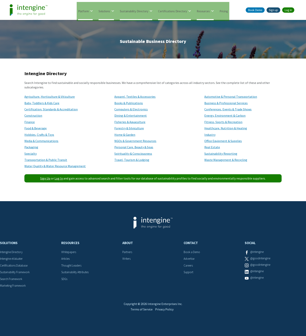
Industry (209, 135)
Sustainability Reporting (220, 154)
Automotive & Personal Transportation (230, 97)
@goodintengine (261, 258)
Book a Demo (192, 252)
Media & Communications (41, 141)
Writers (126, 258)
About (127, 243)
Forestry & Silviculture (129, 128)
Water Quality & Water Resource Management (55, 166)
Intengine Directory (12, 252)
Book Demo (255, 10)
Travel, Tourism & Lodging (131, 160)
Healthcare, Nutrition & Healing (225, 128)
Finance (29, 122)
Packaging (31, 147)
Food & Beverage (35, 128)
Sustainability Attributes (76, 272)
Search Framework (12, 279)
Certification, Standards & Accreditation (51, 109)
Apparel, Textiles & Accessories (135, 97)
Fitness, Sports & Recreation (223, 122)
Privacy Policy (166, 318)
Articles (66, 258)
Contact (191, 243)
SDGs (64, 279)
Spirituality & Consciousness (133, 154)
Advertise (190, 258)
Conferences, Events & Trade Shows (228, 109)
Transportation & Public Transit (45, 160)
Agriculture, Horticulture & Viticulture (49, 97)
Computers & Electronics (131, 109)
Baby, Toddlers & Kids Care (41, 103)
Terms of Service (140, 318)
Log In (58, 178)
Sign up (273, 10)
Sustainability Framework (16, 272)
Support (189, 272)
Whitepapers (69, 252)
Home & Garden (124, 135)
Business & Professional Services (226, 103)
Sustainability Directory (134, 10)
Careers (189, 265)
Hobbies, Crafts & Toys (39, 135)
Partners (127, 252)
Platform (83, 10)
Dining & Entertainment (130, 115)
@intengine (257, 252)
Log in (288, 10)
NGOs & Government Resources (135, 141)
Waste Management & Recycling (225, 160)
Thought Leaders (72, 265)
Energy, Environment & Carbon (225, 115)
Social (250, 243)
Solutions (104, 10)
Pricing (224, 10)
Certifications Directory (172, 10)
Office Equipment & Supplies (223, 141)
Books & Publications (128, 103)
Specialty (30, 154)
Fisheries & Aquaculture (129, 122)
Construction (33, 115)
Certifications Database (14, 265)
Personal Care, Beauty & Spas (133, 147)
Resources (203, 10)
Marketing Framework (13, 285)
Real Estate (212, 147)
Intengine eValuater (12, 258)
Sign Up (45, 178)
